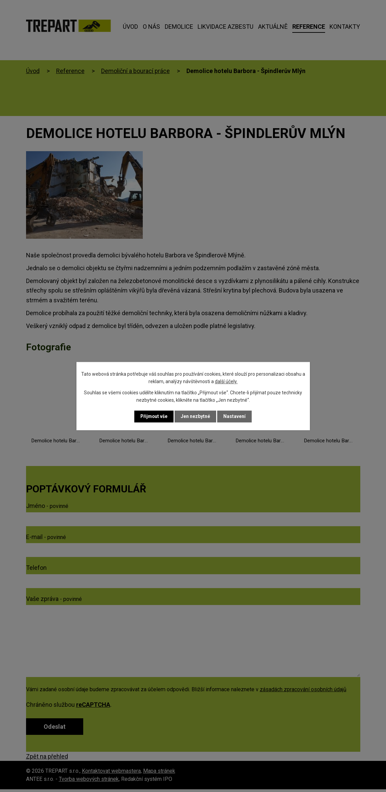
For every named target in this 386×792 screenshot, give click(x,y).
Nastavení (235, 416)
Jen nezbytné (196, 416)
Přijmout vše (154, 416)
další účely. (226, 381)
